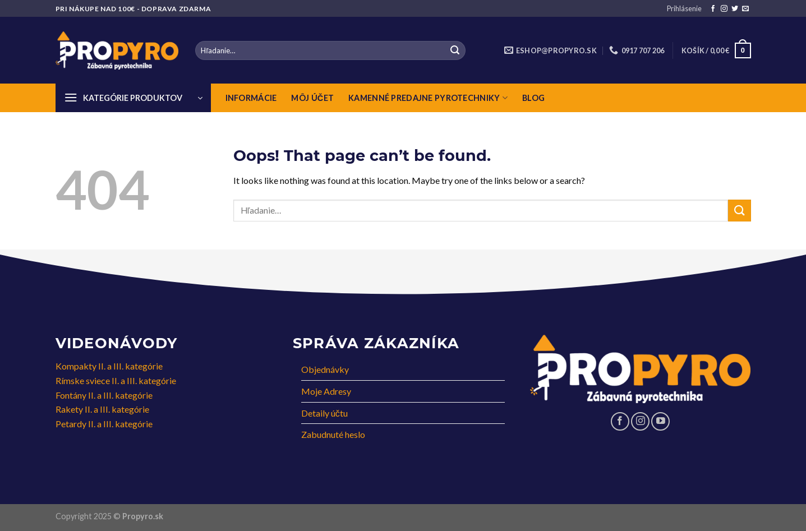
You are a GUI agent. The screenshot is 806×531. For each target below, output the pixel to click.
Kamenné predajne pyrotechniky (428, 98)
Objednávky (325, 369)
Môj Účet (312, 98)
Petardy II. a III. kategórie (104, 423)
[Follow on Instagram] (724, 9)
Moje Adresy (326, 391)
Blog (533, 98)
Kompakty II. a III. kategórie (109, 366)
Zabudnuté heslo (333, 434)
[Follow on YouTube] (660, 421)
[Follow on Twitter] (734, 9)
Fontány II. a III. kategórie (104, 395)
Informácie (251, 98)
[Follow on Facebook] (713, 9)
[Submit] (454, 50)
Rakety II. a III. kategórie (102, 409)
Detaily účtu (324, 413)
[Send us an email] (745, 9)
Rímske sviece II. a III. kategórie (116, 380)
